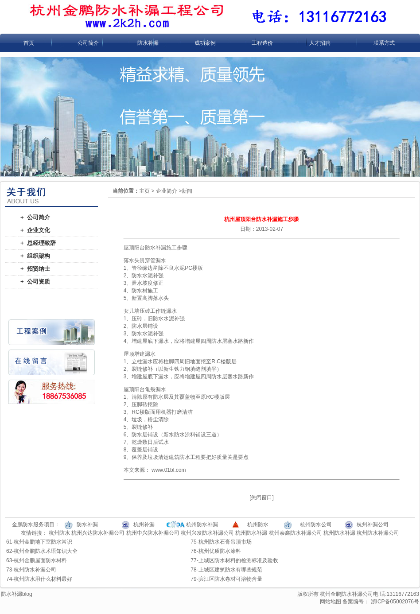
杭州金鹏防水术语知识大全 (46, 551)
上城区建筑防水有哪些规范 (230, 570)
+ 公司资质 (35, 281)
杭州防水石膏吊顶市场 (225, 542)
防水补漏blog (16, 594)
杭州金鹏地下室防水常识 (43, 542)
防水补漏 (148, 43)
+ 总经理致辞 (38, 243)
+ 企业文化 (35, 230)
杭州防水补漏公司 (378, 533)
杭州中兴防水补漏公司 (152, 533)
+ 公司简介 (35, 217)
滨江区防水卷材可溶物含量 (230, 579)
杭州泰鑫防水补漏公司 (295, 533)
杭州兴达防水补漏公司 (97, 533)
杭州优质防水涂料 (219, 551)
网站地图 (330, 601)
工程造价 (262, 43)
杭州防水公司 (316, 524)
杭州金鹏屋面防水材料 (40, 560)
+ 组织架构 (35, 256)
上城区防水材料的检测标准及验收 (238, 560)
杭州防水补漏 (251, 533)
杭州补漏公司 (373, 524)
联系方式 (384, 43)
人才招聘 (320, 43)
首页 (28, 43)
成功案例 (205, 43)
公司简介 (88, 43)
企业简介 (166, 191)
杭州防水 (59, 533)
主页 (144, 191)
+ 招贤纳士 (35, 268)
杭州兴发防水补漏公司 (207, 533)
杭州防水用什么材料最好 (43, 579)
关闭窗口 (261, 497)
